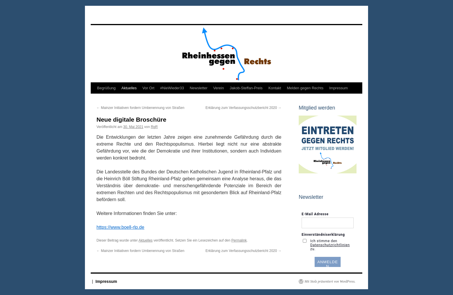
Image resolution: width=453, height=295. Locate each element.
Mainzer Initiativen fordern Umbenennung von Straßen (140, 108)
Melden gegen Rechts (305, 88)
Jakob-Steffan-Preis (246, 88)
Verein (218, 88)
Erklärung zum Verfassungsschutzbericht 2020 (243, 108)
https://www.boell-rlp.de (120, 227)
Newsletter (198, 88)
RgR (154, 127)
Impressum (338, 88)
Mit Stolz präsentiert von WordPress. (330, 281)
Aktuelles (129, 88)
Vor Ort (148, 88)
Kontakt (274, 88)
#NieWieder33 (172, 88)
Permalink (239, 240)
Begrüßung (106, 88)
